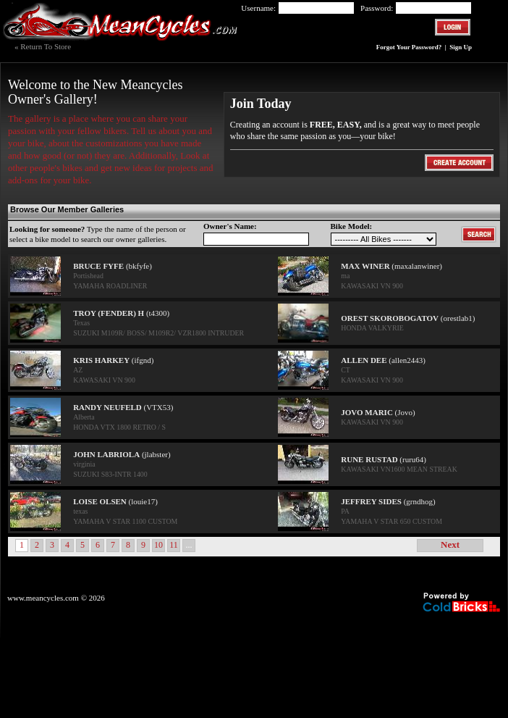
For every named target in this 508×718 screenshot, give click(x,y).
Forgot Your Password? (410, 47)
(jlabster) (121, 454)
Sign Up (460, 47)
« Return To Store (42, 46)
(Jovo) (378, 412)
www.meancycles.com (43, 597)
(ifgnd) (113, 360)
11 (173, 545)
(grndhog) (388, 501)
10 (158, 545)
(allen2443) (383, 360)
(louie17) (115, 501)
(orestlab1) (408, 318)
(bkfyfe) (112, 266)
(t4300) (121, 313)
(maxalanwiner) (391, 266)
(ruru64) (383, 459)
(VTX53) (123, 407)
